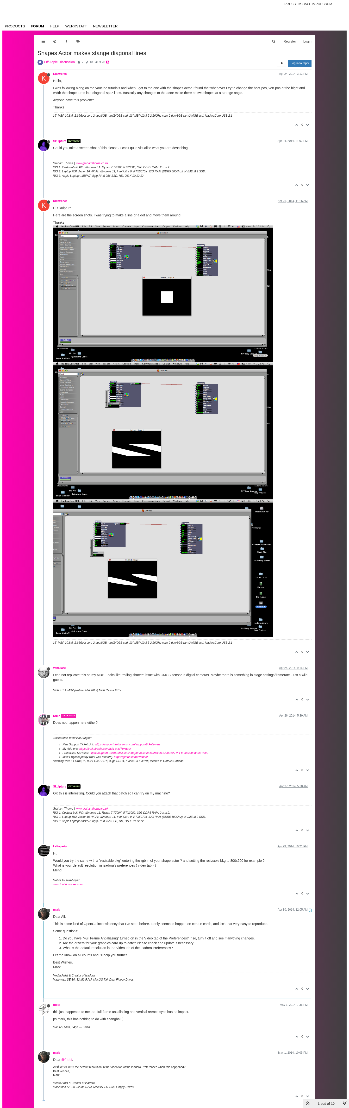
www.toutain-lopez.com (67, 884)
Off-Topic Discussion (59, 62)
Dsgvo (304, 4)
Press (290, 4)
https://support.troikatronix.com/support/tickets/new (127, 744)
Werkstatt (76, 26)
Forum (37, 26)
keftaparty (60, 846)
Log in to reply (300, 63)
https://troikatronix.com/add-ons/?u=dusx (105, 748)
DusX (56, 716)
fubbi (56, 1005)
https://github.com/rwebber (131, 757)
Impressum (322, 4)
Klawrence (60, 74)
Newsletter (105, 26)
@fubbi (66, 1060)
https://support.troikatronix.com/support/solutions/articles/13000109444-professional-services (149, 753)
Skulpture (59, 141)
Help (54, 26)
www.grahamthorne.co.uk (92, 163)
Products (15, 26)
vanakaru (59, 668)
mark (56, 909)
